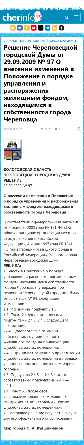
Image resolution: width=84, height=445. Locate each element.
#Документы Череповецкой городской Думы (40, 40)
